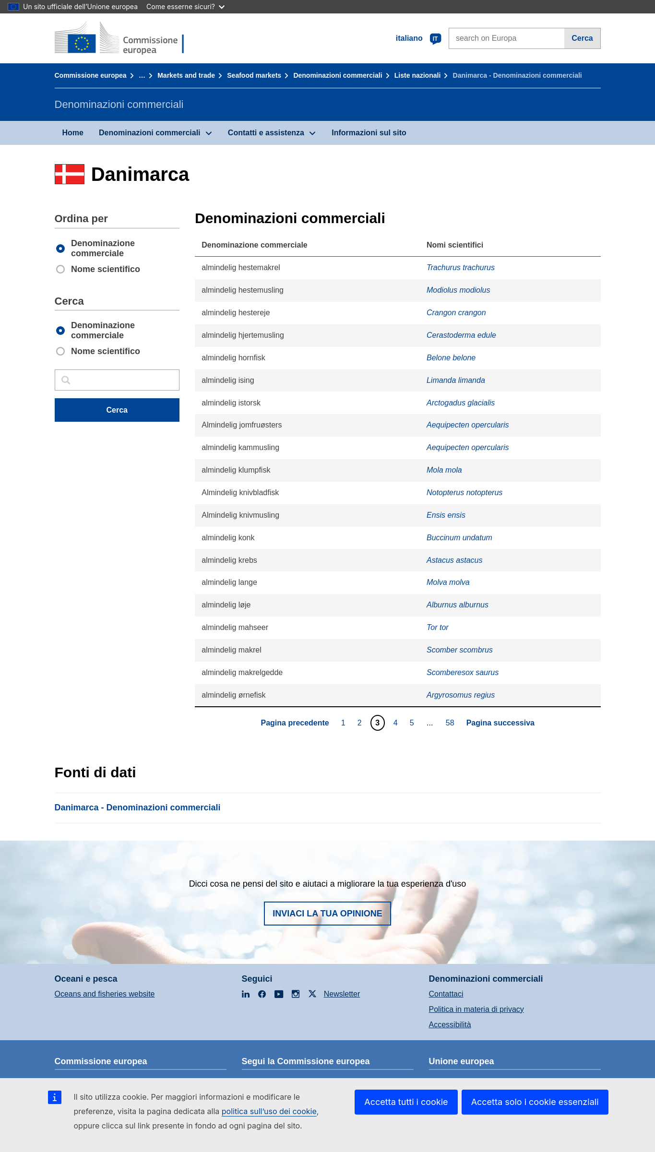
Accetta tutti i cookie (406, 1102)
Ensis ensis (446, 515)
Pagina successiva (500, 723)
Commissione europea (91, 75)
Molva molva (448, 582)
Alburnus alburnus (457, 605)
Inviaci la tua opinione (327, 913)
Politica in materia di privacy (476, 1009)
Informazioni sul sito (369, 133)
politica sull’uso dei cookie (269, 1111)
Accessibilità (450, 1025)
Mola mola (444, 470)
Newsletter (342, 994)
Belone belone (451, 358)
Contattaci (446, 994)
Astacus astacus (455, 560)
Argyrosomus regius (461, 695)
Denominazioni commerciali (337, 75)
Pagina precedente (295, 723)
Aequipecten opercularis (468, 425)
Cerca (582, 38)
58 (451, 722)
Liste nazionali (417, 75)
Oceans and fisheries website (105, 994)
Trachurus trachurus (461, 267)
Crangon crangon (456, 313)
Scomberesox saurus (463, 672)
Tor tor (438, 627)
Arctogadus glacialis (461, 403)
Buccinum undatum (459, 538)
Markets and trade (186, 75)
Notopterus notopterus (464, 492)
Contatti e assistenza (266, 133)
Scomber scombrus (460, 650)
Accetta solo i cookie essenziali (535, 1102)
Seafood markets (254, 75)
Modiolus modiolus (458, 290)
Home (72, 133)
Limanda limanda (456, 380)
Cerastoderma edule (461, 335)
